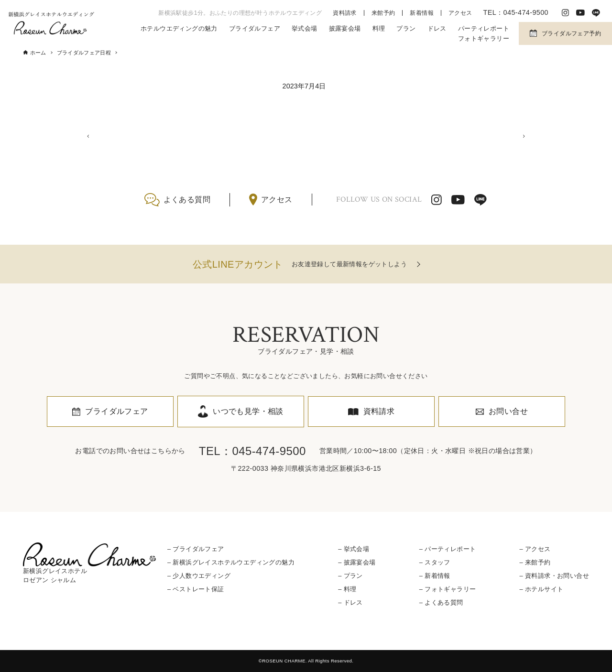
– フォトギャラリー (447, 589)
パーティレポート (483, 28)
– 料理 (347, 589)
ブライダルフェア (254, 28)
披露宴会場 (345, 28)
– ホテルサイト (541, 589)
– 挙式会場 (353, 549)
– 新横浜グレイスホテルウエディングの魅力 (231, 562)
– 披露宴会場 (356, 562)
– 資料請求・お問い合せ (554, 575)
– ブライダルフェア (195, 549)
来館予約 (383, 13)
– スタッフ (434, 562)
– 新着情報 (434, 575)
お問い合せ (508, 411)
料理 (378, 28)
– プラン (350, 575)
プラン (405, 28)
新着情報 (422, 13)
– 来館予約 (534, 562)
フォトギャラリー (483, 38)
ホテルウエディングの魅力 (179, 28)
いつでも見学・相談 (248, 411)
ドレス (437, 28)
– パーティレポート (447, 549)
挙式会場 (304, 28)
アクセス (460, 13)
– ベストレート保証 (195, 589)
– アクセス (534, 549)
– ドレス (350, 603)
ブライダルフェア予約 (571, 33)
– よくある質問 (441, 603)
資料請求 (345, 13)
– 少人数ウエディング (198, 575)
